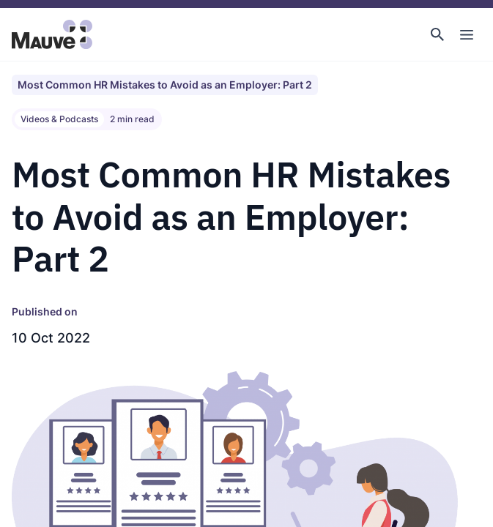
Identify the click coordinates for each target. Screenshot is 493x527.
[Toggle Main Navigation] (466, 34)
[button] (437, 34)
